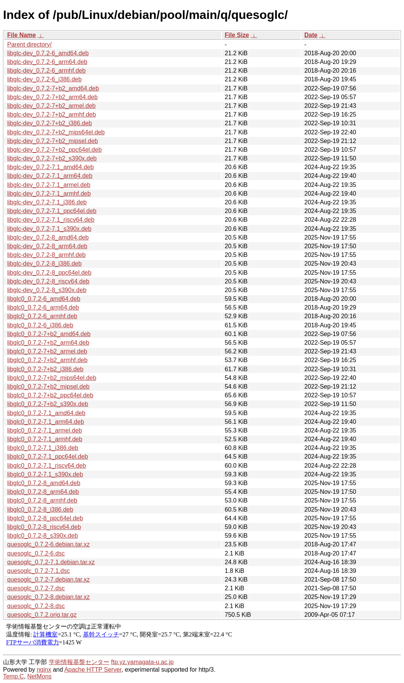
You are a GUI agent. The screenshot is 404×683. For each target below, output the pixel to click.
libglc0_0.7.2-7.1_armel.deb (44, 430)
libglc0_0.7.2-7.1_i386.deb (42, 448)
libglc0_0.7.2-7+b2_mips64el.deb (51, 378)
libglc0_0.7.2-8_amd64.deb (43, 483)
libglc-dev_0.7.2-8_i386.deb (44, 263)
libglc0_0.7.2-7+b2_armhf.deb (47, 360)
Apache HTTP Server (93, 669)
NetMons (39, 676)
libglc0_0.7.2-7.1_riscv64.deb (46, 465)
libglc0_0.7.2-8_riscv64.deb (44, 527)
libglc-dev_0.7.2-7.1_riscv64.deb (50, 219)
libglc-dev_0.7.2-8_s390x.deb (46, 290)
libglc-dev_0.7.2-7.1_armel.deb (48, 185)
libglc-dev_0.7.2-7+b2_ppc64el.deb (54, 149)
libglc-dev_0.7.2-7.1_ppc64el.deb (52, 211)
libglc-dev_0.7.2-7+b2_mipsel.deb (52, 141)
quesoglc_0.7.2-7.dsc (36, 588)
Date (311, 35)
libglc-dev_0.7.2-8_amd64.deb (48, 237)
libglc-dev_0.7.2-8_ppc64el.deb (49, 272)
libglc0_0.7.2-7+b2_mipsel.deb (48, 386)
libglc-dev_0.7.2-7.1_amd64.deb (50, 167)
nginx (44, 669)
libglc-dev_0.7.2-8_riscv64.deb (48, 281)
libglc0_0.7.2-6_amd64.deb (43, 299)
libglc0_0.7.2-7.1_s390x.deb (45, 474)
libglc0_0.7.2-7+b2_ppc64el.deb (50, 395)
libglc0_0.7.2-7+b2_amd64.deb (48, 334)
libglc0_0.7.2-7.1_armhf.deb (44, 439)
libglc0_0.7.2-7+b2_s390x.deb (47, 404)
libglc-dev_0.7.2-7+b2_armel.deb (51, 106)
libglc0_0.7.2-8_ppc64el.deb (45, 518)
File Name (21, 35)
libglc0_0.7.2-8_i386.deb (40, 509)
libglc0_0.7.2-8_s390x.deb (42, 535)
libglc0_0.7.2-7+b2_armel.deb (47, 351)
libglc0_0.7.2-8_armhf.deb (42, 500)
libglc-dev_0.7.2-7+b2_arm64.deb (52, 97)
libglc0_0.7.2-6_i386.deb (40, 325)
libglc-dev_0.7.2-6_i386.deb (44, 79)
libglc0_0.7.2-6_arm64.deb (43, 307)
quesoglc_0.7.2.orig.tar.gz (41, 614)
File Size (237, 35)
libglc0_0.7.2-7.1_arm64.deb (45, 422)
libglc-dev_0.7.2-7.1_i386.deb (47, 202)
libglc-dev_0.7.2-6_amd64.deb (48, 53)
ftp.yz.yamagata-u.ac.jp (142, 662)
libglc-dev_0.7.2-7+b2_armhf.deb (51, 114)
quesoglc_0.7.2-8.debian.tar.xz (48, 597)
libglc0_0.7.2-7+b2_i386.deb (45, 369)
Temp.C (13, 676)
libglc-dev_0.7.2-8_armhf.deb (46, 255)
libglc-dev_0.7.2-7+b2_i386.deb (49, 123)
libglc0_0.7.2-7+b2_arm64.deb (48, 342)
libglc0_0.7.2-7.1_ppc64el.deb (47, 456)
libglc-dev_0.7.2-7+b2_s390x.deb (52, 158)
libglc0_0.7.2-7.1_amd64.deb (46, 413)
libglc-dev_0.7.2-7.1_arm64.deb (49, 176)
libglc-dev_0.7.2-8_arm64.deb (47, 246)
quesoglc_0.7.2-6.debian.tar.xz (48, 544)
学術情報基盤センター (79, 662)
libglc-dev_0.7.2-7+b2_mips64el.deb (56, 132)
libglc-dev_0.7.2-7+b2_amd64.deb (53, 88)
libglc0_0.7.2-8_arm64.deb (43, 492)
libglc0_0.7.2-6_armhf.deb (42, 316)
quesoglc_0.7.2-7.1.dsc (38, 571)
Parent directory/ (29, 44)
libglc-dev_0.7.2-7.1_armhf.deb (49, 193)
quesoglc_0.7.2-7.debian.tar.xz (48, 579)
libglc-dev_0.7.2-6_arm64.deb (47, 62)
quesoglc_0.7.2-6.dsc (36, 553)
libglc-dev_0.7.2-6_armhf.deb (46, 70)
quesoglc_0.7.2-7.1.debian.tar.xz (51, 562)
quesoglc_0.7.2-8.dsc (36, 606)
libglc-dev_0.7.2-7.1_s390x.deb (49, 229)
